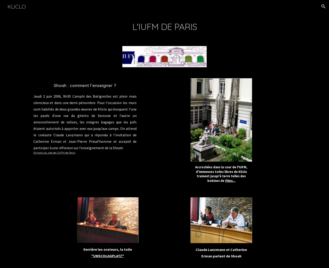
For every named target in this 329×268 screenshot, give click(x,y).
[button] (323, 6)
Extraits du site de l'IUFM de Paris (54, 152)
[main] (164, 26)
